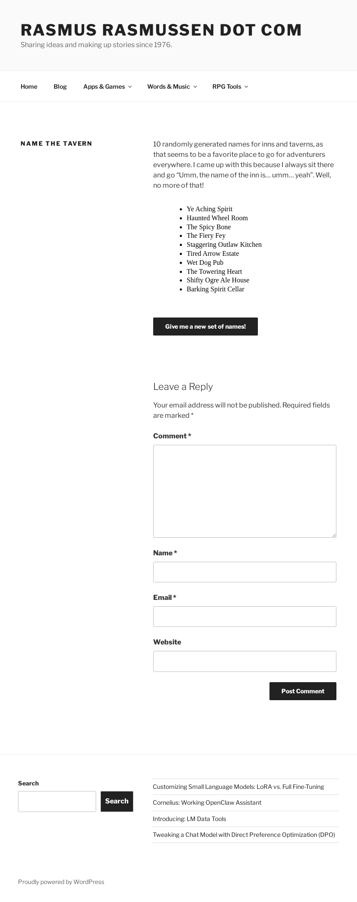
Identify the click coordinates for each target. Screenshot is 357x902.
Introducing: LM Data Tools (189, 818)
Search (28, 783)
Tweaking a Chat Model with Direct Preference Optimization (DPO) (244, 834)
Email (164, 597)
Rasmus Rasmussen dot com (162, 30)
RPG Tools (230, 86)
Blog (60, 86)
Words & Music (172, 86)
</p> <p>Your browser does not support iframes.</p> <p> (219, 252)
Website (167, 642)
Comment (172, 436)
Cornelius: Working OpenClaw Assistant (207, 802)
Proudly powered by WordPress (61, 881)
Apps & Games (108, 86)
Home (29, 86)
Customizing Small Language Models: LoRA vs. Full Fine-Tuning (238, 786)
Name (165, 553)
